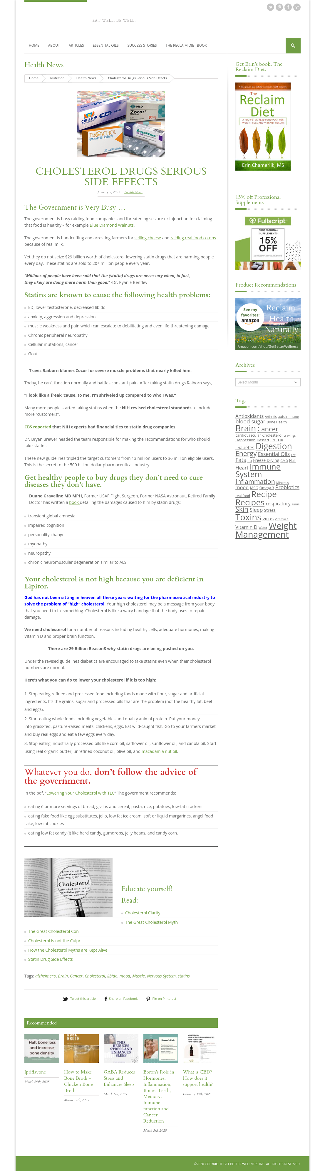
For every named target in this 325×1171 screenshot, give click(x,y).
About (54, 45)
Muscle (138, 975)
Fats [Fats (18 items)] (240, 459)
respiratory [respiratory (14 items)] (278, 503)
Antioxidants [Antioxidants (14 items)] (249, 416)
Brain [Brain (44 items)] (245, 428)
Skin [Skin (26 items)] (241, 509)
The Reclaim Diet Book (186, 45)
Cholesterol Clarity (142, 913)
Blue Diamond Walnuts (111, 225)
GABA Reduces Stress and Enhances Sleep (119, 1078)
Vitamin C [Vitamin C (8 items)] (282, 519)
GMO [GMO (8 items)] (284, 460)
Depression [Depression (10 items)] (245, 439)
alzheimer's (45, 975)
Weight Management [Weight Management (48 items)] (265, 529)
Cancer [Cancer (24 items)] (267, 428)
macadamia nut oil (159, 751)
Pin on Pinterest (164, 998)
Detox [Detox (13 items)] (276, 439)
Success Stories (142, 45)
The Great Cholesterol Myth (151, 922)
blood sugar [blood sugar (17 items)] (250, 421)
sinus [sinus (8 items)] (295, 504)
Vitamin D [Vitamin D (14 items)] (246, 526)
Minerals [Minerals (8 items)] (282, 482)
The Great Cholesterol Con (53, 931)
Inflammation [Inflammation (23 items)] (255, 481)
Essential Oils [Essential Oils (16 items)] (274, 453)
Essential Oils (106, 45)
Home (34, 45)
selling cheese (148, 237)
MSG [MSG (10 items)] (254, 487)
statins (184, 975)
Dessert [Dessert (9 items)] (263, 439)
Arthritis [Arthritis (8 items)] (271, 417)
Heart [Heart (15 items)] (241, 467)
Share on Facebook (123, 998)
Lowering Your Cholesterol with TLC (80, 792)
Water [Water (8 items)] (263, 527)
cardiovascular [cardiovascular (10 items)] (248, 435)
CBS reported (38, 426)
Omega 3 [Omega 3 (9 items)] (266, 487)
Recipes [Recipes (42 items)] (249, 501)
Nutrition (57, 77)
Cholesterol (95, 975)
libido (112, 975)
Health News (43, 65)
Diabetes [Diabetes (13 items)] (244, 447)
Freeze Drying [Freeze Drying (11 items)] (266, 460)
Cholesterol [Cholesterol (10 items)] (272, 435)
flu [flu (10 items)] (249, 460)
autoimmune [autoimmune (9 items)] (288, 416)
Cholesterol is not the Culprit (55, 940)
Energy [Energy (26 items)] (246, 453)
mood (125, 975)
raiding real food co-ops (193, 237)
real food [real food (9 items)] (242, 495)
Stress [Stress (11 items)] (270, 510)
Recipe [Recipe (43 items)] (264, 493)
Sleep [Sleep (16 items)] (256, 509)
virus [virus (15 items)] (268, 518)
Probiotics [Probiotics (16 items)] (287, 486)
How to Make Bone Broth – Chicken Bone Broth (78, 1081)
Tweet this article (83, 998)
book (74, 502)
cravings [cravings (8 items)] (290, 435)
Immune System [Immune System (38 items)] (258, 470)
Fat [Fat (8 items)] (293, 454)
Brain (63, 975)
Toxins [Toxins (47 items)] (248, 517)
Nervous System (161, 975)
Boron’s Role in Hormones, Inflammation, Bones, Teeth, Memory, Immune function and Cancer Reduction (158, 1096)
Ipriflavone (35, 1072)
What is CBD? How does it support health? (198, 1078)
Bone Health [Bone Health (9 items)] (277, 421)
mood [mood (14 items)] (242, 487)
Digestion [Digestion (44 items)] (274, 446)
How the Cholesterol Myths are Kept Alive (67, 950)
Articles (76, 45)
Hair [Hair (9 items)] (292, 460)
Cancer (76, 975)
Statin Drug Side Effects (50, 959)
